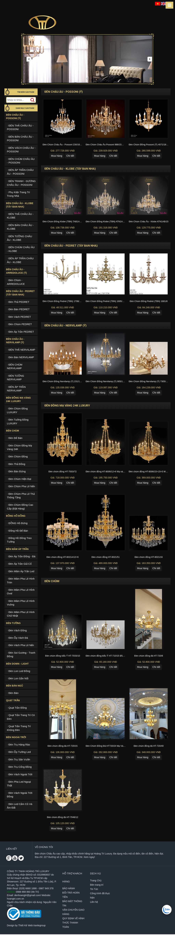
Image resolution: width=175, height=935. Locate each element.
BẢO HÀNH (68, 889)
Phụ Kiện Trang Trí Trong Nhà (18, 194)
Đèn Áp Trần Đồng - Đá (21, 556)
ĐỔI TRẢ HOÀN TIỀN (71, 895)
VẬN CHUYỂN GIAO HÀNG (73, 912)
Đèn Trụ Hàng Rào (18, 744)
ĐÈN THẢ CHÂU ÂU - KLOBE (20, 215)
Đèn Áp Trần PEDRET (20, 331)
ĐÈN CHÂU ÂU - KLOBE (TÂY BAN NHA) (19, 205)
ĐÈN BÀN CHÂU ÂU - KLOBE (20, 227)
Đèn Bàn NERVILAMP (20, 357)
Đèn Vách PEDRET (19, 316)
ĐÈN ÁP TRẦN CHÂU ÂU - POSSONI (20, 171)
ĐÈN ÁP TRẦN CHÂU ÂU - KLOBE (20, 260)
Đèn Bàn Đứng (16, 471)
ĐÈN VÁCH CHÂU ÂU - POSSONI (21, 149)
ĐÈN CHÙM (12, 430)
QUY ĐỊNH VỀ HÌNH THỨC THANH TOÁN (73, 923)
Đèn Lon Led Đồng (18, 671)
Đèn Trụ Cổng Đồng (19, 766)
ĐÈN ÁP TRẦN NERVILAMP (16, 388)
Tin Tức (94, 889)
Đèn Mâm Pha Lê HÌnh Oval (21, 591)
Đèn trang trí (96, 885)
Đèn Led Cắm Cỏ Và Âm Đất (19, 806)
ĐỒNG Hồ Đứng (17, 523)
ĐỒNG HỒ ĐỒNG (15, 515)
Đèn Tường (13, 623)
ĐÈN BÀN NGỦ (14, 685)
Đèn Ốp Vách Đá (17, 637)
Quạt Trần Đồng (17, 707)
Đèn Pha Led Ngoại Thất (19, 783)
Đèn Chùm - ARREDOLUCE (16, 282)
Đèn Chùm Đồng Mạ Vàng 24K (19, 447)
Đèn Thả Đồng (16, 464)
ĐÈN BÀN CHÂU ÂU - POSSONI (20, 138)
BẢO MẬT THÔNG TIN (72, 904)
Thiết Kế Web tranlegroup (32, 926)
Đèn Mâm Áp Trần (17, 549)
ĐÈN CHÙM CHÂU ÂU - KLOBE (21, 249)
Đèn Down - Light (17, 663)
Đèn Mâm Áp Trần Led (20, 571)
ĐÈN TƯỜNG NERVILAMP (15, 377)
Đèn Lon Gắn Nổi (17, 678)
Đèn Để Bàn (15, 437)
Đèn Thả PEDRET (18, 301)
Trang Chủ (96, 881)
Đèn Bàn (13, 692)
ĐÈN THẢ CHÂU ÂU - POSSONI (20, 127)
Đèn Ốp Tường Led (19, 751)
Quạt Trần (13, 700)
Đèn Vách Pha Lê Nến (20, 645)
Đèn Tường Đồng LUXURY (18, 421)
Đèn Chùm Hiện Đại (19, 478)
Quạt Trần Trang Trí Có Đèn (21, 717)
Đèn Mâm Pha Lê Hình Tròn (21, 580)
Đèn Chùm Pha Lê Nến (21, 486)
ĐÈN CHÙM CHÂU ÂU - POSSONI (21, 160)
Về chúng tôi (44, 847)
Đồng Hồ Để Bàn (17, 530)
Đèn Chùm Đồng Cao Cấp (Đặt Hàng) (20, 506)
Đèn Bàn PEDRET (18, 309)
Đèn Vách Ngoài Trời (19, 774)
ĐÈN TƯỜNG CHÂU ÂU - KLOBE (19, 238)
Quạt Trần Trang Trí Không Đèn (19, 728)
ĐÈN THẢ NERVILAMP (21, 349)
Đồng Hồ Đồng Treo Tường (19, 540)
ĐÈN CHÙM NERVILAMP (14, 366)
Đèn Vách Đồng (17, 630)
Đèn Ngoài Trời (16, 737)
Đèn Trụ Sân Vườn (18, 759)
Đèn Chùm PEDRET (19, 324)
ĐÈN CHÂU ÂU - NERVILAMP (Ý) (15, 341)
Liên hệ (94, 902)
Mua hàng (56, 155)
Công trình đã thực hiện (100, 896)
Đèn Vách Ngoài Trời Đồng (19, 794)
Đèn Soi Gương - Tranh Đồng (21, 654)
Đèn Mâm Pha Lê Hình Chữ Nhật (21, 614)
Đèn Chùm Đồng (17, 456)
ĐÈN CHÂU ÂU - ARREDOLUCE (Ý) (16, 271)
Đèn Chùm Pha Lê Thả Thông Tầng (21, 495)
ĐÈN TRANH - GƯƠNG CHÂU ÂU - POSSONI (21, 183)
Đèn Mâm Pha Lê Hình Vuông (21, 602)
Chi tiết (70, 155)
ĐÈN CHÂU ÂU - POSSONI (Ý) (15, 116)
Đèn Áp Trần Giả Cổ (19, 563)
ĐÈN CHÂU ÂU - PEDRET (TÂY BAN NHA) (20, 293)
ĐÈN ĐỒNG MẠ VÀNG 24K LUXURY (18, 399)
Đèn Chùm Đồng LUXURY (17, 410)
